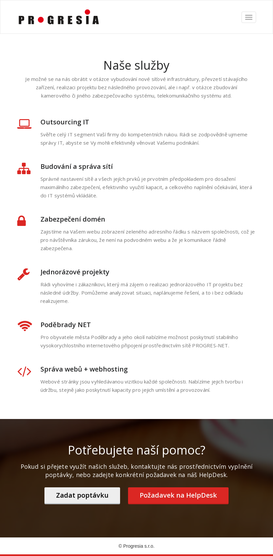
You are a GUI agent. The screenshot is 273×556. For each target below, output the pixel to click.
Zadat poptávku (82, 495)
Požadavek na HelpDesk (178, 495)
